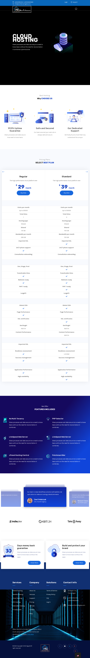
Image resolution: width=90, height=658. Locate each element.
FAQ (47, 605)
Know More (34, 563)
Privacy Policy (50, 601)
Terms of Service (51, 597)
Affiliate (31, 612)
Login (65, 2)
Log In (48, 608)
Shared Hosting (17, 597)
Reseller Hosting (18, 601)
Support (74, 2)
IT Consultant (17, 616)
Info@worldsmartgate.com (22, 4)
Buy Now (23, 193)
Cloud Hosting (17, 605)
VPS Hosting (17, 608)
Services (32, 601)
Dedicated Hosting (19, 612)
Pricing (31, 608)
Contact (31, 616)
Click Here (30, 641)
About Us (32, 597)
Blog (30, 620)
